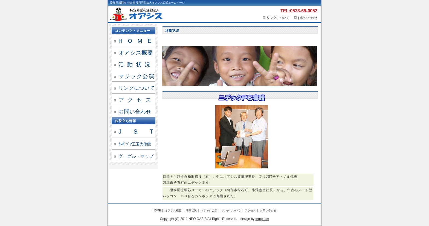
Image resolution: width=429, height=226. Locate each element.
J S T (135, 131)
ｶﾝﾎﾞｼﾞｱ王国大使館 (134, 144)
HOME (136, 41)
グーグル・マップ (135, 156)
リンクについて (276, 18)
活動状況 (135, 64)
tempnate (262, 219)
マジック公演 (136, 76)
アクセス (136, 100)
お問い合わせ (307, 18)
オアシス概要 (135, 53)
